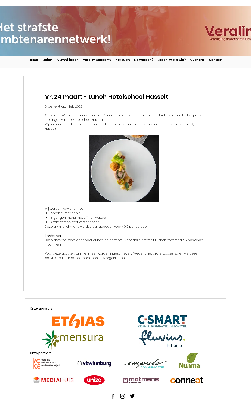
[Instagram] (122, 396)
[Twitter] (132, 396)
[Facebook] (113, 396)
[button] (122, 60)
